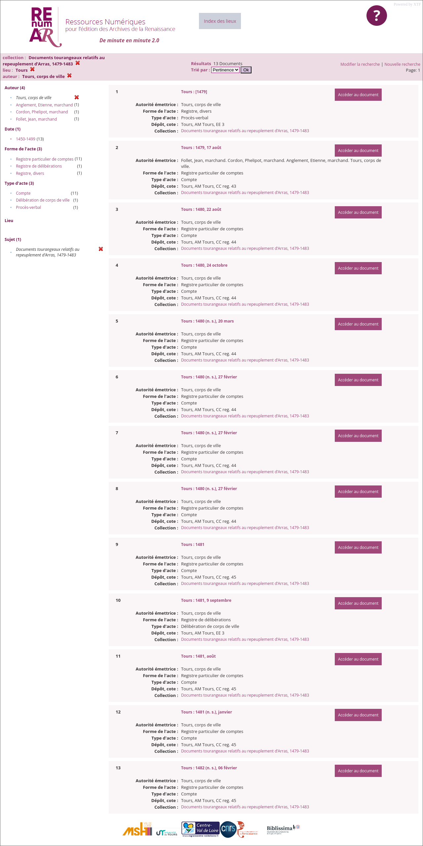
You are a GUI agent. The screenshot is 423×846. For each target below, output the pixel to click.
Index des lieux (220, 21)
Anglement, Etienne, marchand (44, 105)
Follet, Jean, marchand (36, 119)
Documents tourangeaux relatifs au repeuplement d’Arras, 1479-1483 (245, 131)
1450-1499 (25, 139)
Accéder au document (358, 94)
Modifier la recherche (360, 64)
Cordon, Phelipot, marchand (42, 112)
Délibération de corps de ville (42, 200)
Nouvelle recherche (403, 64)
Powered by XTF (407, 4)
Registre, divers (30, 173)
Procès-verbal (28, 207)
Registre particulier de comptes (44, 159)
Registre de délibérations (39, 166)
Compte (23, 193)
